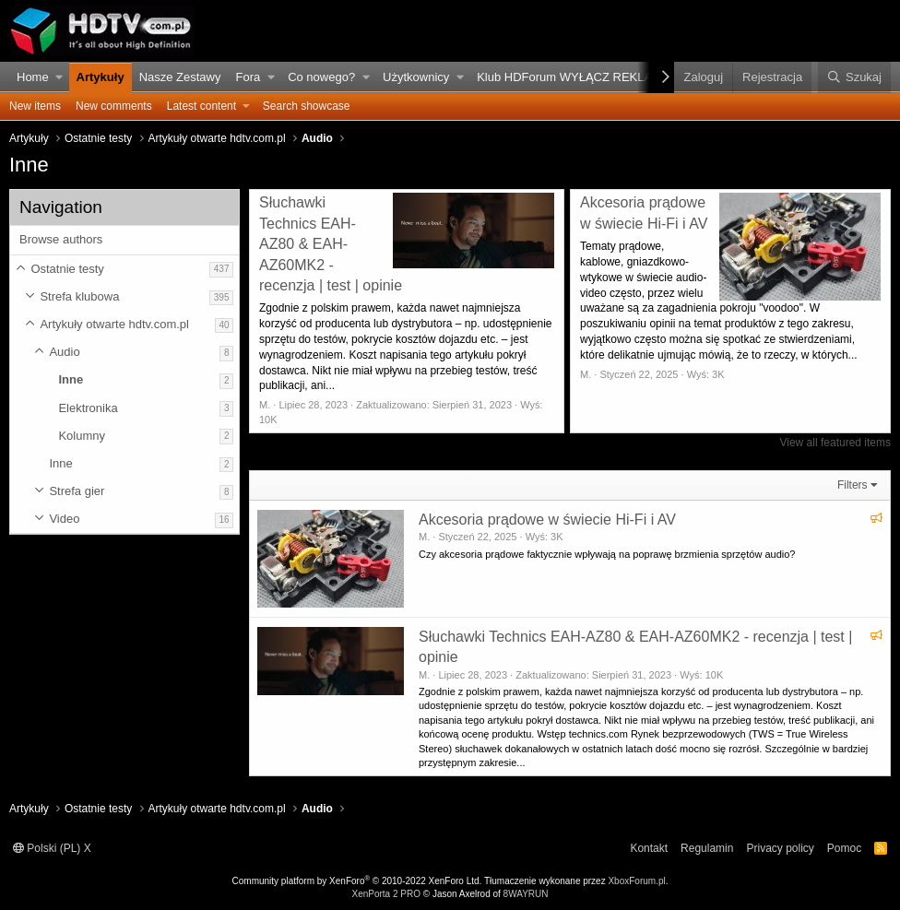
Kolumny (81, 436)
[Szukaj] (854, 77)
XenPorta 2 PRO (385, 894)
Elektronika (87, 408)
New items (35, 106)
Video (64, 519)
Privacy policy (779, 848)
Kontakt (649, 848)
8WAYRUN (526, 894)
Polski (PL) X (52, 848)
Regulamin (707, 848)
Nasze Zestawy (180, 77)
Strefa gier (76, 491)
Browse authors (60, 239)
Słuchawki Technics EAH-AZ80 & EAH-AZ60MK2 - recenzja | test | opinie (330, 244)
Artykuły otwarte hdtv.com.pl (114, 324)
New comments (114, 106)
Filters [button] (852, 485)
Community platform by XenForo (357, 881)
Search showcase (306, 106)
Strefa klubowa (79, 296)
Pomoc (844, 848)
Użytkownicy (416, 77)
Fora (248, 77)
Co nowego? (321, 77)
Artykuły (100, 77)
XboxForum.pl (636, 881)
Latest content (201, 106)
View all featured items (835, 442)
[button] (59, 77)
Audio (64, 352)
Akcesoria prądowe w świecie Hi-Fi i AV (547, 519)
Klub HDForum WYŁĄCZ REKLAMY (573, 77)
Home (33, 77)
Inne (70, 379)
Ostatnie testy (66, 269)
